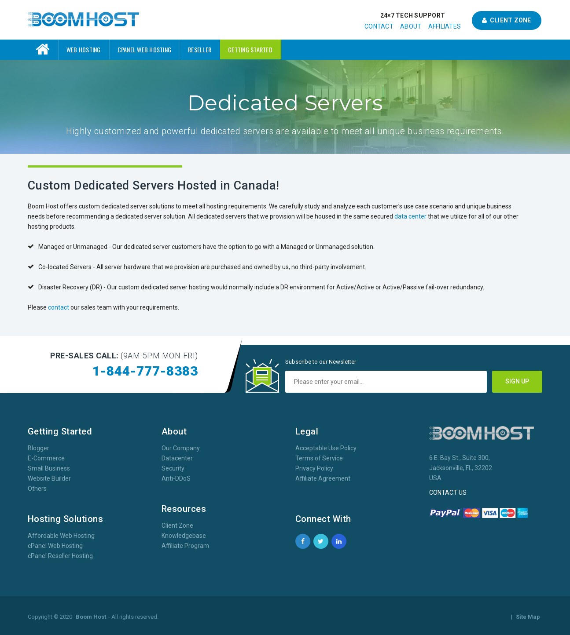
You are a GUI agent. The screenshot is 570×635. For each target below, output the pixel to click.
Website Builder (49, 478)
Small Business (49, 468)
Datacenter (177, 458)
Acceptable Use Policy (326, 448)
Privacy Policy (314, 468)
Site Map (528, 616)
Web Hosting (83, 49)
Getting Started (250, 49)
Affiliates (444, 26)
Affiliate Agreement (322, 478)
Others (37, 488)
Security (173, 468)
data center (410, 216)
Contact (378, 26)
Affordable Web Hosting (61, 535)
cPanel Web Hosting (145, 49)
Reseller (199, 49)
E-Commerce (46, 458)
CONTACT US (448, 492)
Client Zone (506, 20)
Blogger (38, 448)
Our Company (181, 448)
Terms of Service (319, 458)
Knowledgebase (184, 535)
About (410, 26)
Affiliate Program (185, 545)
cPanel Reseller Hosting (60, 555)
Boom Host (91, 616)
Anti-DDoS (176, 478)
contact (58, 307)
